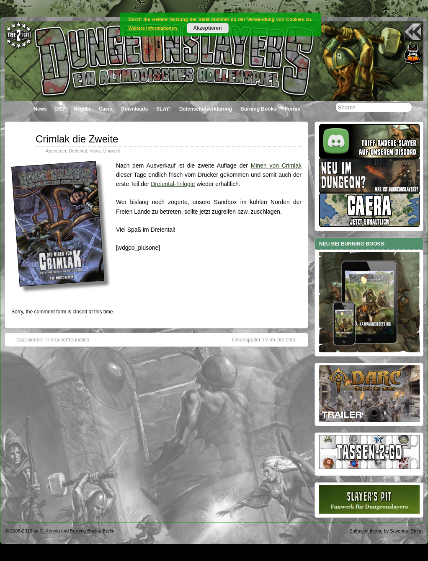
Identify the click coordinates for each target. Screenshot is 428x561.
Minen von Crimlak (276, 165)
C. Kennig (50, 530)
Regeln (82, 109)
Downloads (134, 109)
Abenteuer (56, 150)
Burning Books (258, 109)
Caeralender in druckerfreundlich (48, 339)
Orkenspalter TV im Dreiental (268, 339)
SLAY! (163, 109)
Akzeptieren (207, 28)
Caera (106, 109)
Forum (292, 109)
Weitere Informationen (153, 28)
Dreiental (78, 150)
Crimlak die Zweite (77, 139)
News (40, 109)
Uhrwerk (111, 150)
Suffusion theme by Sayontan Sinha (386, 530)
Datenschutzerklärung (205, 109)
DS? (60, 109)
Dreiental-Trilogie (173, 184)
